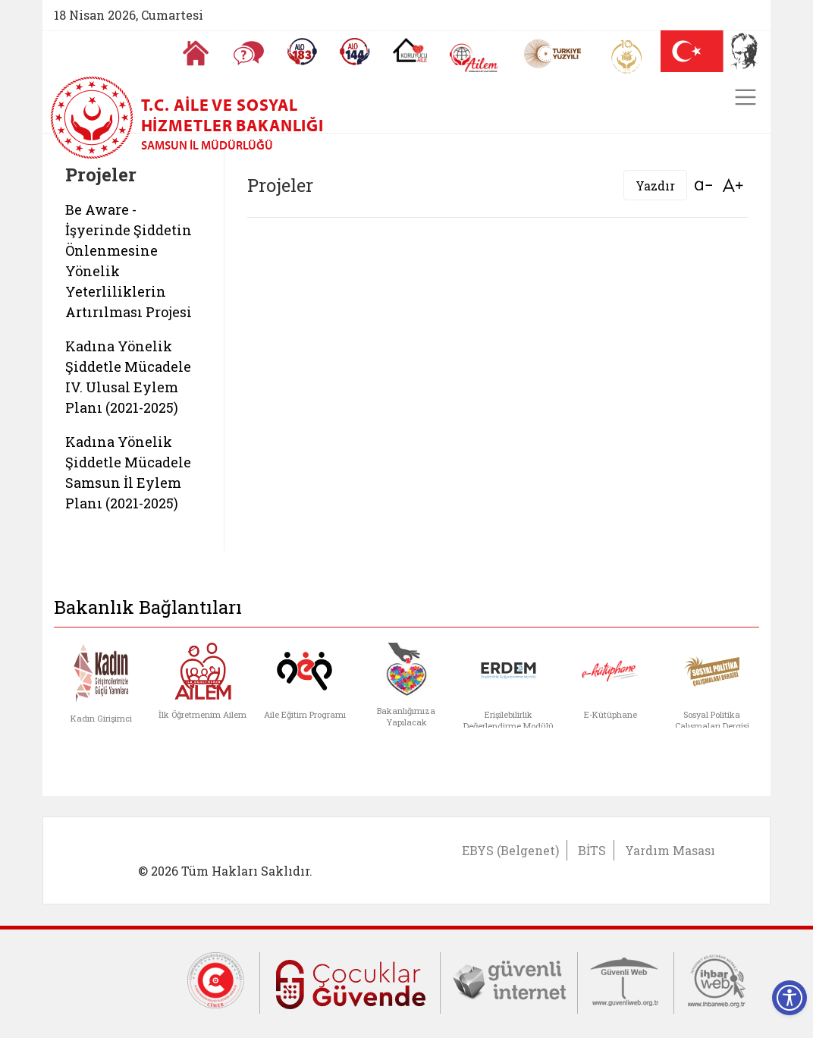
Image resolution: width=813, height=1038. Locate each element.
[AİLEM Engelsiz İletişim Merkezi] (474, 58)
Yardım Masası (670, 850)
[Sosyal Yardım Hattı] (355, 51)
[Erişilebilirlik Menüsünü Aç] (789, 997)
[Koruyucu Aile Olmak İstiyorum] (410, 50)
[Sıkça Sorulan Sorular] (249, 53)
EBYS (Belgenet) (510, 850)
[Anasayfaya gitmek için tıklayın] (195, 53)
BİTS (592, 850)
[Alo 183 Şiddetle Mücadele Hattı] (302, 51)
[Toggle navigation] (745, 97)
